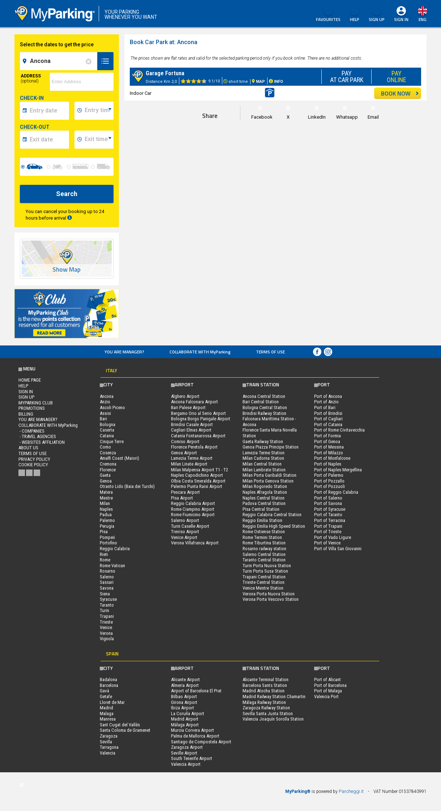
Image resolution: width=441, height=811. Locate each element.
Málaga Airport (185, 724)
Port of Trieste (327, 531)
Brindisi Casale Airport (192, 424)
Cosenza (108, 452)
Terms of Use (270, 351)
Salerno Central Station (264, 554)
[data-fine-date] (48, 140)
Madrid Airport (184, 719)
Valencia (107, 753)
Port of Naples (327, 464)
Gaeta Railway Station (263, 441)
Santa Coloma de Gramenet (125, 730)
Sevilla (106, 741)
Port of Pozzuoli (329, 486)
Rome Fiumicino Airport (193, 514)
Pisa (104, 531)
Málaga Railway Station (264, 702)
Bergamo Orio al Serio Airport (198, 413)
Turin (104, 610)
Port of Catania (328, 424)
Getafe (106, 696)
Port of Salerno (328, 498)
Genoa (106, 481)
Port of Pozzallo (329, 481)
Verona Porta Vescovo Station (271, 599)
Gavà (104, 690)
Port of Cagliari (328, 418)
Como (105, 447)
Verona (106, 633)
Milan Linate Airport (189, 464)
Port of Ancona (328, 396)
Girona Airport (184, 702)
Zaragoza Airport (187, 747)
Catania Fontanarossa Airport (198, 435)
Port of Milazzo (328, 452)
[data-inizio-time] (98, 111)
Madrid (106, 707)
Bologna (107, 424)
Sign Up (377, 14)
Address (31, 78)
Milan (105, 503)
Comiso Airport (185, 441)
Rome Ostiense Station (264, 531)
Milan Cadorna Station (263, 458)
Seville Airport (184, 753)
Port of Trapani (328, 526)
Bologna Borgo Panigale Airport (200, 418)
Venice (106, 627)
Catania (107, 435)
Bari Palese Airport (188, 407)
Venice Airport (184, 537)
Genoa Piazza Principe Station (271, 447)
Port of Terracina (329, 520)
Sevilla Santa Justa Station (268, 713)
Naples (106, 509)
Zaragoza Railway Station (266, 707)
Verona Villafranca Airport (195, 542)
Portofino (108, 542)
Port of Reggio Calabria (336, 492)
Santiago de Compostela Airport (201, 741)
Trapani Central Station (264, 576)
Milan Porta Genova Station (268, 481)
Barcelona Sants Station (265, 685)
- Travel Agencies (37, 436)
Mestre (106, 498)
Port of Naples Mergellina (338, 469)
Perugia (107, 526)
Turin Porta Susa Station (265, 571)
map (403, 44)
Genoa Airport (184, 452)
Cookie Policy (33, 464)
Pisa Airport (182, 498)
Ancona (107, 396)
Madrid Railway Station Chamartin (274, 696)
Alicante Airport (185, 679)
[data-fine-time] (98, 140)
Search (66, 194)
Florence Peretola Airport (194, 447)
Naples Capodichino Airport (197, 475)
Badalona (108, 679)
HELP (354, 14)
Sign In (401, 19)
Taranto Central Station (264, 559)
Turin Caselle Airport (190, 526)
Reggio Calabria (115, 548)
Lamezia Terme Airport (192, 458)
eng (423, 19)
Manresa (108, 719)
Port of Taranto (328, 514)
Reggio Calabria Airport (193, 503)
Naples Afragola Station (265, 492)
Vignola (107, 638)
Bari (103, 418)
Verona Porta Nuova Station (269, 593)
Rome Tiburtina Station (264, 542)
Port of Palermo (328, 475)
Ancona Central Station (264, 396)
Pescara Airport (185, 492)
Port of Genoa (327, 441)
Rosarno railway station (264, 548)
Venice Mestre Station (263, 588)
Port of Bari (324, 407)
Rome (105, 559)
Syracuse (108, 599)
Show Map (66, 269)
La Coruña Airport (187, 713)
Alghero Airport (185, 396)
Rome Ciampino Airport (192, 509)
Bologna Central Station (265, 407)
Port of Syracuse (329, 509)
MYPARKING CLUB (35, 403)
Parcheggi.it (351, 791)
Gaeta (105, 475)
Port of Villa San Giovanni (337, 548)
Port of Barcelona (330, 685)
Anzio (105, 401)
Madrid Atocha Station (263, 690)
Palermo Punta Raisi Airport (196, 486)
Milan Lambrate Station (264, 469)
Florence (108, 469)
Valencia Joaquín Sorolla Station (273, 719)
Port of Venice (327, 542)
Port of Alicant (327, 679)
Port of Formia (327, 435)
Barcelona (109, 685)
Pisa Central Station (261, 509)
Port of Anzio (326, 401)
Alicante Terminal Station (265, 679)
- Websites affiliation (41, 442)
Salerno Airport (185, 520)
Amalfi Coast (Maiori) (119, 458)
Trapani (107, 616)
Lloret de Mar (112, 702)
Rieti (104, 554)
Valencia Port (326, 696)
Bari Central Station (261, 401)
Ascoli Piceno (112, 407)
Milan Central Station (262, 464)
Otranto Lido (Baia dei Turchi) (127, 486)
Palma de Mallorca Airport (195, 736)
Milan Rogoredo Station (265, 486)
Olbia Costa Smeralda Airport (198, 481)
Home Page (29, 380)
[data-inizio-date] (48, 111)
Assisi (105, 413)
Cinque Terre (112, 441)
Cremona (108, 464)
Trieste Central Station (263, 582)
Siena (105, 593)
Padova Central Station (264, 503)
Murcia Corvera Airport (192, 730)
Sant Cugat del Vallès (120, 724)
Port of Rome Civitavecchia (339, 430)
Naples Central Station (263, 498)
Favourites (328, 14)
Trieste (106, 622)
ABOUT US (28, 447)
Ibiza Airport (182, 707)
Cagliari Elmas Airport (191, 430)
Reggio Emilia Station (262, 520)
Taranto (107, 605)
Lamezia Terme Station (263, 452)
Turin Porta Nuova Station (267, 565)
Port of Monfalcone (332, 458)
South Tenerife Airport (191, 758)
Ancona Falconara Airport (194, 401)
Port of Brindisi (328, 413)
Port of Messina (329, 447)
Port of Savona (328, 503)
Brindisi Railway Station (264, 413)
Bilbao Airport (184, 696)
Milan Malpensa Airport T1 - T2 (199, 469)
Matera (106, 492)
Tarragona (109, 747)
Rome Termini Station (262, 537)
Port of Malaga (328, 690)
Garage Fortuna (165, 73)
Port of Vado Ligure (332, 537)
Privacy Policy (34, 459)
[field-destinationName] (59, 61)
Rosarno (107, 571)
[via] (82, 82)
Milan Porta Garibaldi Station (269, 475)
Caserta (107, 430)
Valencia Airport (186, 764)
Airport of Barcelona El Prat (196, 690)
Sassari (107, 582)
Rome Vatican (112, 565)
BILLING (25, 414)
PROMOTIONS (31, 408)
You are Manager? (124, 351)
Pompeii (107, 537)
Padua (106, 514)
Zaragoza (108, 736)
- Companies (31, 431)
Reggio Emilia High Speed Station (274, 526)
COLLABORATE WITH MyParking (200, 351)
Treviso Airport (185, 531)
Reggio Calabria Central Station (272, 514)
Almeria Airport (185, 685)
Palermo (107, 520)
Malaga (107, 713)
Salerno (107, 576)
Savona (107, 588)
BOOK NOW (400, 93)
